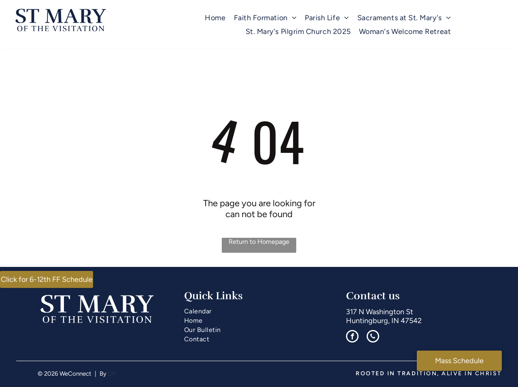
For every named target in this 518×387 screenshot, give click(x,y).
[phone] (373, 337)
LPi (112, 373)
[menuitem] (215, 18)
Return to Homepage (259, 241)
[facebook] (352, 337)
